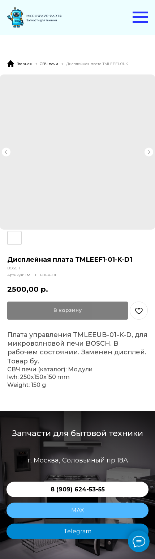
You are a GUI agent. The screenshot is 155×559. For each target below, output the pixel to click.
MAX (77, 510)
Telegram (77, 531)
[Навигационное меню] (140, 17)
